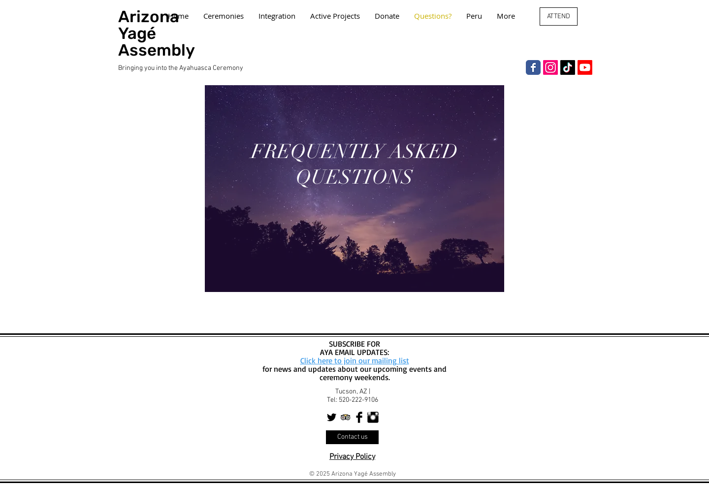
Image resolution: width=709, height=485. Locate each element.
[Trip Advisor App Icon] (345, 417)
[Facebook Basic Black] (359, 417)
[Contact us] (352, 437)
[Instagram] (550, 67)
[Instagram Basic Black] (373, 417)
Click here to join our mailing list (354, 360)
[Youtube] (585, 67)
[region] (354, 188)
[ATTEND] (559, 16)
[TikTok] (567, 67)
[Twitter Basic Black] (331, 417)
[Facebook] (533, 67)
